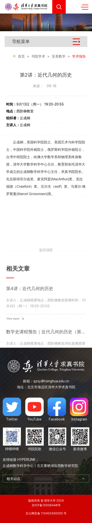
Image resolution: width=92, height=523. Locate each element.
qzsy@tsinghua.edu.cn (51, 381)
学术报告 (79, 57)
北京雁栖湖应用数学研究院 (57, 466)
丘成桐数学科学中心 (18, 466)
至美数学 (59, 57)
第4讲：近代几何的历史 (29, 321)
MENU (84, 7)
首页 (21, 57)
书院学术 (38, 57)
